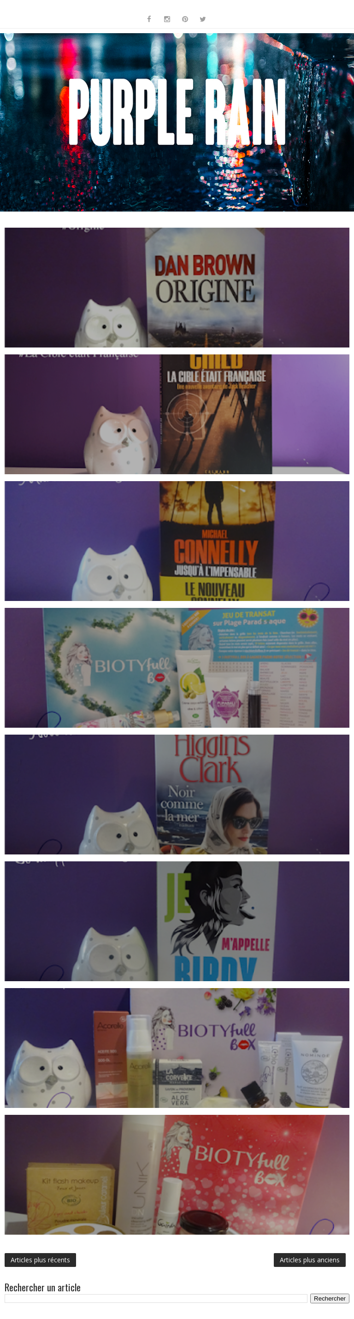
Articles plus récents (40, 1259)
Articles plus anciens (310, 1259)
